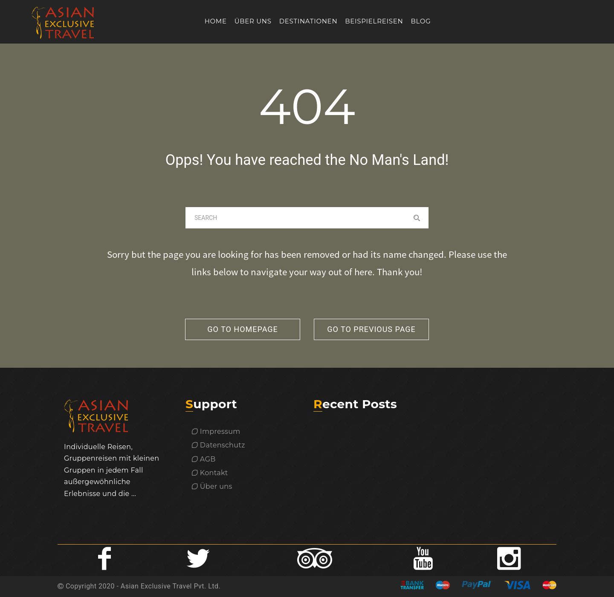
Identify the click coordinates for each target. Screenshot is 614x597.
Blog (421, 21)
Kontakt (210, 473)
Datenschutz (218, 445)
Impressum (216, 431)
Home (216, 21)
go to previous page (371, 329)
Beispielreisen (374, 21)
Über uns (253, 21)
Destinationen (308, 21)
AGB (204, 459)
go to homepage (242, 329)
